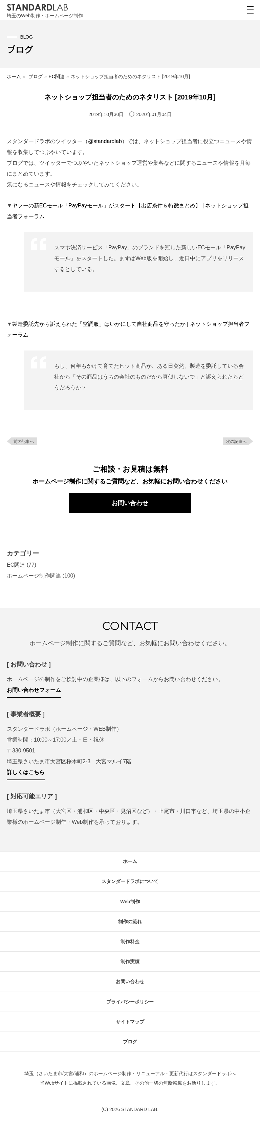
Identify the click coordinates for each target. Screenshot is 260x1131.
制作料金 (130, 941)
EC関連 (56, 76)
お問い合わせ (130, 503)
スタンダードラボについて (130, 881)
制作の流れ (130, 921)
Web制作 (129, 901)
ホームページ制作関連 (34, 576)
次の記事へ (236, 441)
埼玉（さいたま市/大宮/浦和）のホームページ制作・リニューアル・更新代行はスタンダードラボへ (130, 1073)
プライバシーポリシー (130, 1001)
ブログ (35, 76)
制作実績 (130, 961)
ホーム (14, 76)
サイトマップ (130, 1021)
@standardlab (105, 141)
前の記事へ (24, 441)
